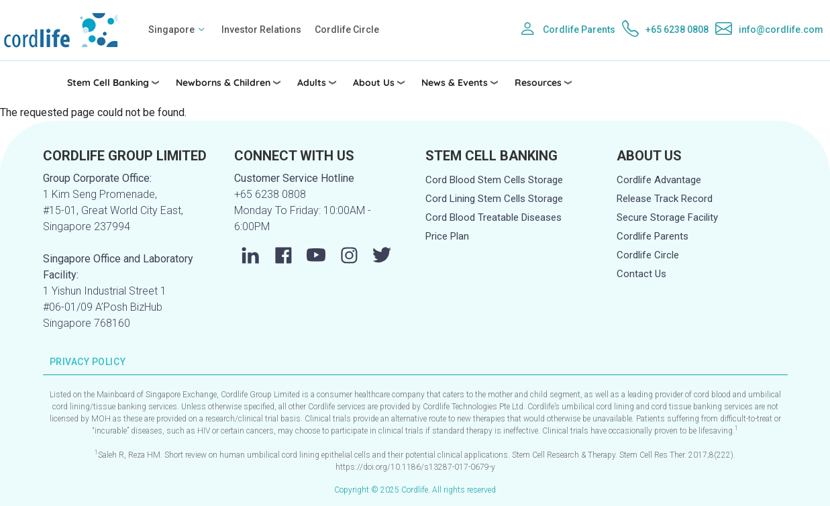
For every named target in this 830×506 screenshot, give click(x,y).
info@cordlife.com (781, 29)
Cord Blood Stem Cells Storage (494, 180)
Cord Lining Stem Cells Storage (494, 199)
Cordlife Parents (579, 29)
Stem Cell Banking (108, 83)
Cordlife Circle (347, 29)
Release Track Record (665, 199)
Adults (311, 83)
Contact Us (641, 274)
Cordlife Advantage (659, 180)
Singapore (171, 29)
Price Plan (447, 236)
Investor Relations (261, 29)
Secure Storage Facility (667, 217)
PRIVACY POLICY (88, 361)
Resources (538, 83)
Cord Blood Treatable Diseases (493, 217)
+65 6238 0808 (677, 29)
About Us (374, 83)
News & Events (454, 83)
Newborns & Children (223, 83)
